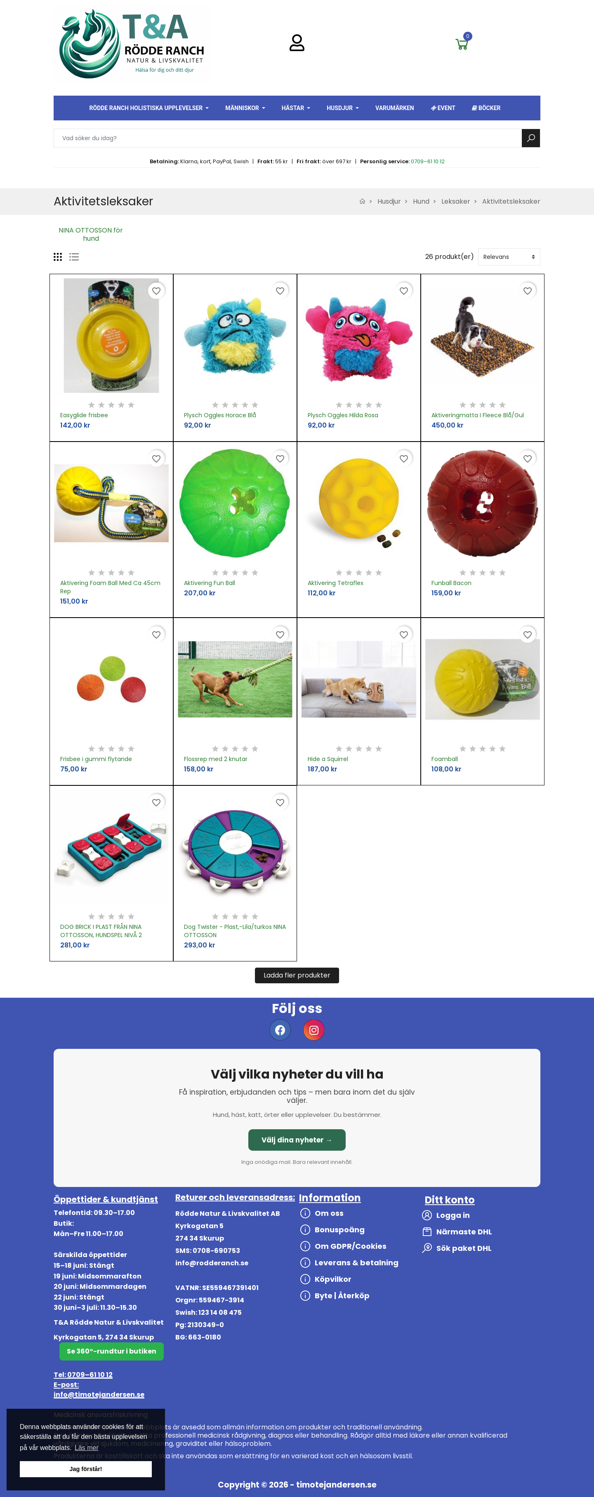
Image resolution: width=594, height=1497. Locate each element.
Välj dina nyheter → (297, 1140)
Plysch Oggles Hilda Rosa (343, 415)
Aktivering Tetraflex (335, 583)
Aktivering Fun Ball (209, 583)
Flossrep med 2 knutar (216, 759)
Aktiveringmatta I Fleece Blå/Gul (477, 415)
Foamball (444, 759)
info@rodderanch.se (211, 1263)
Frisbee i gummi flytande (96, 759)
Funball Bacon (451, 583)
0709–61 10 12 (428, 161)
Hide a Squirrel (328, 759)
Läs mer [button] (87, 1447)
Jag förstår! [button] (85, 1469)
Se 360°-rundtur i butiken (111, 1351)
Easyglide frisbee (84, 415)
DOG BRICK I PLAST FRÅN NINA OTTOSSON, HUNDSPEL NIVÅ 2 (101, 931)
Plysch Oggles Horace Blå (220, 415)
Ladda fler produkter (297, 975)
